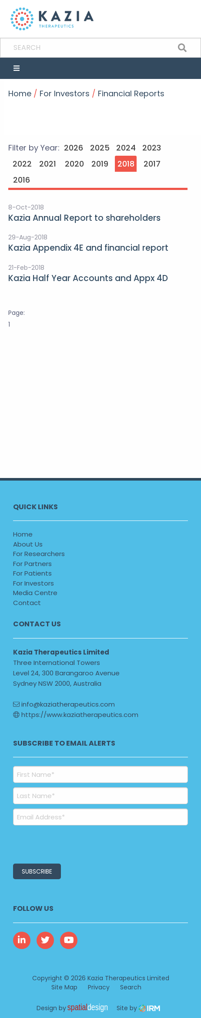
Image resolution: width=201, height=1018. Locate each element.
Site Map (64, 987)
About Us (28, 544)
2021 (47, 163)
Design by (74, 1008)
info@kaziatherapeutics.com (64, 704)
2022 (22, 163)
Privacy (99, 987)
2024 (126, 147)
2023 (151, 147)
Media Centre (35, 592)
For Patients (32, 573)
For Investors (33, 583)
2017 (152, 163)
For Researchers (39, 553)
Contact (27, 602)
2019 (99, 163)
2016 (21, 179)
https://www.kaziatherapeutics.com (75, 714)
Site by (138, 1008)
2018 (125, 163)
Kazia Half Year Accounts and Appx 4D (88, 278)
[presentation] (66, 843)
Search (130, 987)
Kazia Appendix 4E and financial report (88, 248)
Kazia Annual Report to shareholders (84, 218)
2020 (74, 163)
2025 (100, 147)
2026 (73, 147)
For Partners (32, 563)
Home (23, 534)
